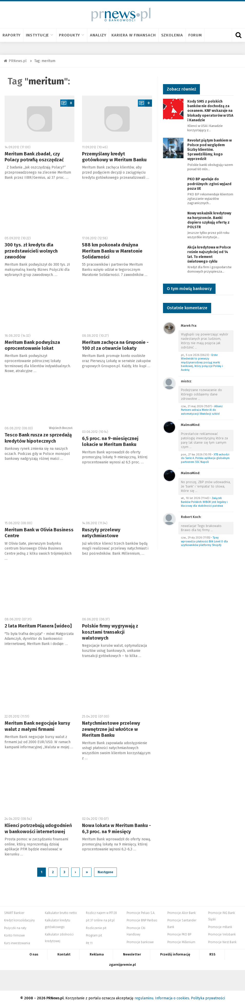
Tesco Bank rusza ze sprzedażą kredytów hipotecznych (38, 438)
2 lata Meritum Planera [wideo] (38, 626)
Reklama (97, 954)
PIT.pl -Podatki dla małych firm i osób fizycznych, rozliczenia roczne (84, 980)
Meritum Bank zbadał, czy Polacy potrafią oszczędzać (34, 157)
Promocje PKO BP (179, 934)
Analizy (98, 35)
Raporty (12, 35)
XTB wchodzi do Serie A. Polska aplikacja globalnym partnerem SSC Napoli (205, 458)
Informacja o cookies (172, 998)
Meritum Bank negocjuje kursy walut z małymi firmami (37, 726)
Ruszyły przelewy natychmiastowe (101, 533)
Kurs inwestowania (17, 943)
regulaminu (144, 998)
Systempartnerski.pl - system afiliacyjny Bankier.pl (104, 980)
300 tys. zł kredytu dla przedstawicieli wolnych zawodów (31, 251)
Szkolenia (172, 35)
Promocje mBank (220, 927)
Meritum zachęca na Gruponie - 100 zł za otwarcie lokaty (115, 345)
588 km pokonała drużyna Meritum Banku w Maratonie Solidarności (112, 251)
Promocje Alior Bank (181, 913)
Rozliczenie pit (96, 928)
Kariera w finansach (133, 35)
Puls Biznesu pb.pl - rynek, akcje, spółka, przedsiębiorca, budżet (207, 980)
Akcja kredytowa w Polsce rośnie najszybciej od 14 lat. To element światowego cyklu (209, 254)
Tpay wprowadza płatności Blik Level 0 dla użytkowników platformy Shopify (204, 541)
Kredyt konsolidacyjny (19, 920)
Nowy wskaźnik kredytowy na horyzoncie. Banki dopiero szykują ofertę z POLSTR (209, 220)
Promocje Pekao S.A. (141, 913)
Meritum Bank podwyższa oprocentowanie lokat (32, 345)
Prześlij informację (175, 954)
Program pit (94, 935)
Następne (105, 872)
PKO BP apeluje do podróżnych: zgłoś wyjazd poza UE (209, 184)
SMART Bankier (14, 913)
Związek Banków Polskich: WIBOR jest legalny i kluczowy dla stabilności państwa (204, 501)
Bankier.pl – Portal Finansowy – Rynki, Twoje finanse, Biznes (66, 980)
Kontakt (63, 954)
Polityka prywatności (208, 998)
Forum (195, 35)
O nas (33, 954)
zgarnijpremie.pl (122, 965)
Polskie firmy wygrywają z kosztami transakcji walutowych (110, 632)
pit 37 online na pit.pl (100, 920)
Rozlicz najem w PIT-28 (101, 913)
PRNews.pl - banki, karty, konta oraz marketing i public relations (129, 980)
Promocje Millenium (181, 942)
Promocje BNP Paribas (142, 920)
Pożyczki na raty (15, 928)
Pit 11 (89, 943)
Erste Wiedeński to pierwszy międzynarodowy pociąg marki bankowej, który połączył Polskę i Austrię (202, 362)
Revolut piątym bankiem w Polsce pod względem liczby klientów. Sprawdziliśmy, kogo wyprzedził (209, 149)
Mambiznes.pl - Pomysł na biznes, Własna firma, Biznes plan (157, 980)
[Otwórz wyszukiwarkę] (238, 35)
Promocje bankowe (140, 942)
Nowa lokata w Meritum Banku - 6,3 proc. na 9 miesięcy (116, 828)
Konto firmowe (14, 935)
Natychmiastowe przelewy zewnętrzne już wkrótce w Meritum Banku (111, 729)
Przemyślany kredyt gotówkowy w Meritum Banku (114, 157)
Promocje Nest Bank (222, 942)
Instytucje (40, 35)
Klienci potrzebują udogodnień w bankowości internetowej (38, 828)
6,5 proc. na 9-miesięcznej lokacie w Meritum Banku (110, 441)
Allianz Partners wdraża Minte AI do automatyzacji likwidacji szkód (202, 410)
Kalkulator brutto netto (61, 913)
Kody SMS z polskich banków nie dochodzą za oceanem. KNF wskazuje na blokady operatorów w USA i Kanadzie (210, 110)
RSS (212, 954)
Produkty (72, 35)
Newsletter (132, 954)
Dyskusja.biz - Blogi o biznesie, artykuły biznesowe (185, 980)
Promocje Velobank (222, 934)
